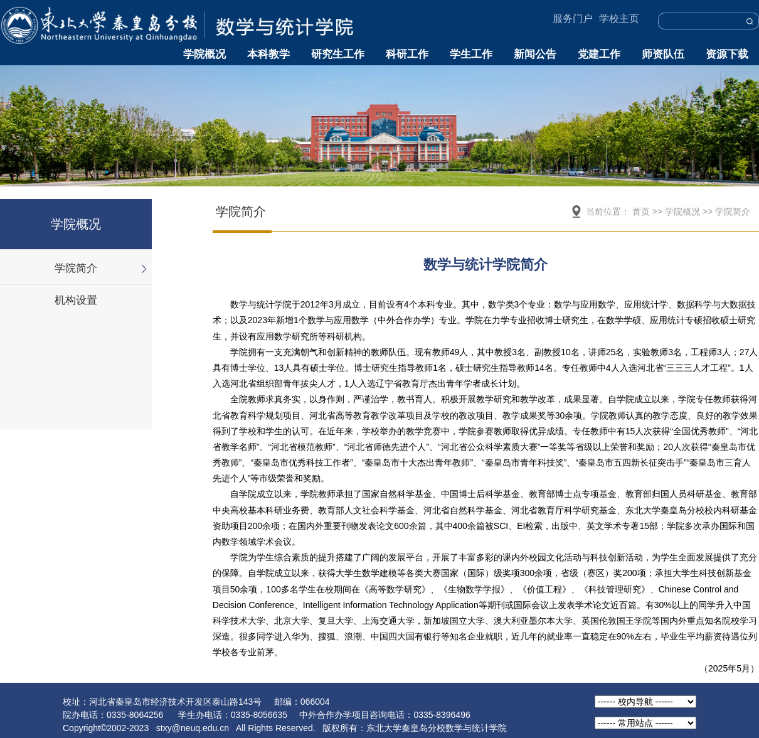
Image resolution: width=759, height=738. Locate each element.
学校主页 (619, 18)
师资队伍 (663, 54)
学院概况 (204, 54)
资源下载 (727, 54)
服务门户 (573, 18)
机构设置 (76, 300)
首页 (641, 211)
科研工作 (407, 54)
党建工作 (599, 54)
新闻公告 (535, 54)
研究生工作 (337, 54)
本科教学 (268, 54)
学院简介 (76, 268)
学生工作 (471, 54)
